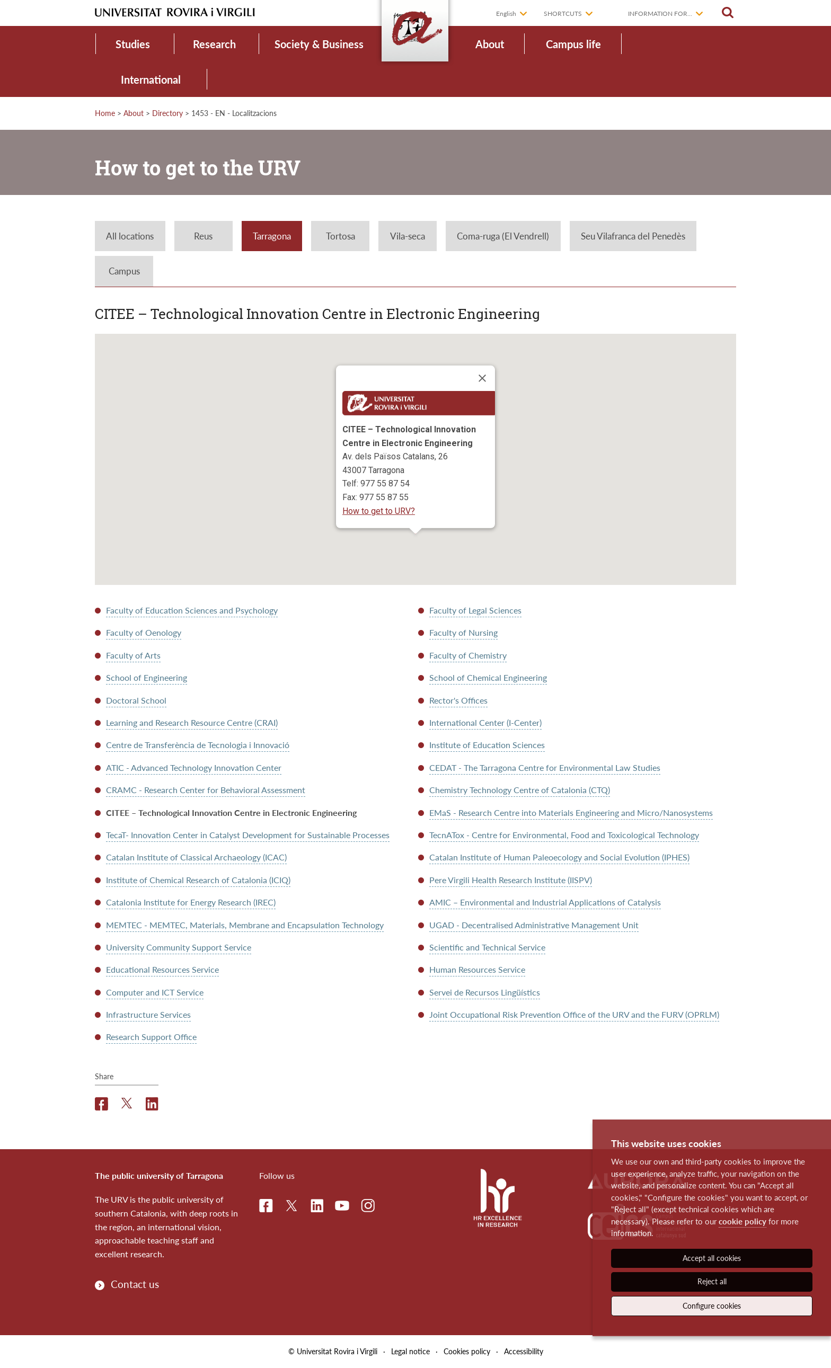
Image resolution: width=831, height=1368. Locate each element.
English (506, 13)
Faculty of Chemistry (468, 655)
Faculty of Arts (133, 655)
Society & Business (319, 44)
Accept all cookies (712, 1258)
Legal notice (410, 1351)
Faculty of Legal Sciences (475, 610)
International (151, 79)
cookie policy (742, 1221)
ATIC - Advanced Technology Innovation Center (193, 767)
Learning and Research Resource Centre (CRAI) (192, 722)
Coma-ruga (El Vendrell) (503, 236)
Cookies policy (467, 1351)
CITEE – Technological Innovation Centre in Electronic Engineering (231, 812)
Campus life (573, 44)
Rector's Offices (458, 700)
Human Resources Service (477, 969)
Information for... (660, 13)
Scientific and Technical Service (487, 947)
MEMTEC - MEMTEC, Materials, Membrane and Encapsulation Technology (245, 925)
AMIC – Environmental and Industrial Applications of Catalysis (545, 902)
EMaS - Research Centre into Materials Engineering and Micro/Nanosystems (571, 812)
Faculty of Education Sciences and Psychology (192, 610)
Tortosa (340, 236)
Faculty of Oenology (143, 632)
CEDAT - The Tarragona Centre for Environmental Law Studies (544, 767)
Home (105, 113)
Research (214, 44)
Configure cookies (712, 1305)
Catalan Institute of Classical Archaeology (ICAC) (196, 857)
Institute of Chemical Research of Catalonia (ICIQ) (198, 880)
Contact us (135, 1284)
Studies (133, 44)
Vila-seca (407, 236)
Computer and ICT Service (155, 992)
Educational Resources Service (162, 969)
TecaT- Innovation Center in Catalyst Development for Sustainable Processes (248, 835)
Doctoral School (136, 700)
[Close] (482, 378)
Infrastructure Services (148, 1014)
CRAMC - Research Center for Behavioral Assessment (205, 790)
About (489, 44)
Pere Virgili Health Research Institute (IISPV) (510, 880)
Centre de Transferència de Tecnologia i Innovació (197, 745)
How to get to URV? (378, 510)
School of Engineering (146, 677)
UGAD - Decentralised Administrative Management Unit (534, 925)
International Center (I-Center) (485, 722)
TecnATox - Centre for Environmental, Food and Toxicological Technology (564, 835)
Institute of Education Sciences (487, 745)
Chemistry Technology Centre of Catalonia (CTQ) (519, 790)
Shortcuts (563, 13)
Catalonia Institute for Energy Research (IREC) (191, 902)
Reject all (712, 1281)
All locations (130, 236)
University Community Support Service (178, 947)
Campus (124, 271)
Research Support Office (151, 1037)
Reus (203, 236)
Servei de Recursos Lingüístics (484, 992)
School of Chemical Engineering (488, 677)
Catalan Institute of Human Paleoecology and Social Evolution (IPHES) (559, 857)
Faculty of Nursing (463, 632)
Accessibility (523, 1351)
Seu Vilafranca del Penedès (633, 236)
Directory (167, 113)
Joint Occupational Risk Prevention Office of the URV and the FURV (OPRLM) (574, 1014)
